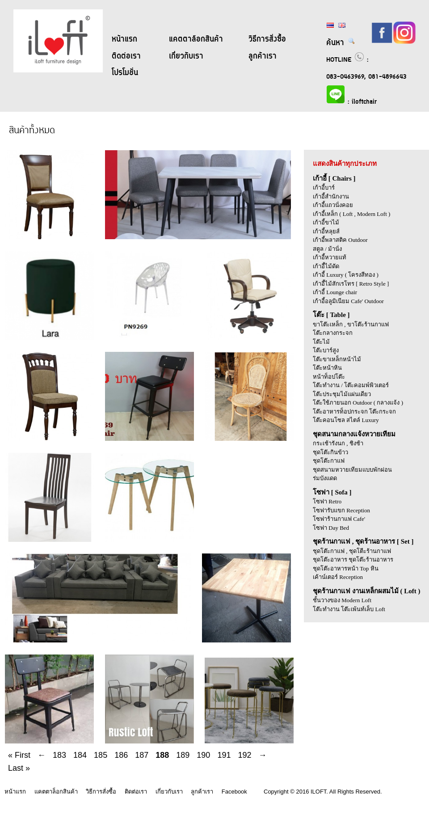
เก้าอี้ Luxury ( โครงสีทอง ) (346, 274)
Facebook (234, 791)
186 (121, 755)
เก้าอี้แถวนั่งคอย (333, 205)
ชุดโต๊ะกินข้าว (330, 452)
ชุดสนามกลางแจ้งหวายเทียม (354, 434)
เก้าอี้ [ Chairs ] (334, 178)
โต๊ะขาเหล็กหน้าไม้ (337, 359)
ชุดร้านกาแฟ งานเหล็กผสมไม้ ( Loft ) (367, 591)
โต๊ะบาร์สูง (326, 350)
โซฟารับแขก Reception (341, 510)
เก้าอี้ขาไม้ (326, 222)
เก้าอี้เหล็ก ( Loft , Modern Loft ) (351, 214)
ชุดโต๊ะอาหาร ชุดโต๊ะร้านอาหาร (353, 559)
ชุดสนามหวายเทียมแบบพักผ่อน (352, 469)
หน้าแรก (124, 39)
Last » (19, 768)
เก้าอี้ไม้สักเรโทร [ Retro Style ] (351, 283)
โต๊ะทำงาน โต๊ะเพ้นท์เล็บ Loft (349, 609)
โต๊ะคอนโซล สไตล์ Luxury (346, 420)
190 (203, 755)
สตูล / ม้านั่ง (327, 248)
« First (19, 755)
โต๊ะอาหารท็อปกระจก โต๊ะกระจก (354, 411)
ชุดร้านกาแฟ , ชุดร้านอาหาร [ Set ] (363, 541)
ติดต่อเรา (126, 56)
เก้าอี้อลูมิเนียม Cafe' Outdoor (348, 301)
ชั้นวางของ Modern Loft (342, 600)
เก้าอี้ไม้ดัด (326, 266)
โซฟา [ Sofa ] (332, 492)
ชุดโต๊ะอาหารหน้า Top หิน (346, 568)
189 (182, 755)
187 (141, 755)
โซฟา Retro (327, 501)
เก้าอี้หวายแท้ (329, 257)
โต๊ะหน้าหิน (327, 367)
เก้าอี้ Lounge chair (335, 292)
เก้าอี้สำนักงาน (331, 196)
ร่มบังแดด (325, 478)
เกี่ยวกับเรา (186, 56)
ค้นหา (340, 43)
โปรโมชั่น (125, 73)
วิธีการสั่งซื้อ (267, 39)
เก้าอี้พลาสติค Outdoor (340, 240)
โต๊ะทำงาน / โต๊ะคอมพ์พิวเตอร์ (351, 385)
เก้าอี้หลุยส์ (326, 231)
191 (224, 755)
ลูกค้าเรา (262, 56)
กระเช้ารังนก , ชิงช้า (338, 443)
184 (80, 755)
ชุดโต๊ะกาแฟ (329, 460)
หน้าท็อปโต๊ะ (329, 376)
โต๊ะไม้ (321, 341)
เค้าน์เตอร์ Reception (338, 577)
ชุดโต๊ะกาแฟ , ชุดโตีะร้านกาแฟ (352, 551)
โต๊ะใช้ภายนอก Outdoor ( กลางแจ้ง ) (358, 402)
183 (59, 755)
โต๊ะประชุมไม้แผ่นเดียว (342, 394)
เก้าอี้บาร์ (324, 187)
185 (100, 755)
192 (244, 755)
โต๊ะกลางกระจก (333, 332)
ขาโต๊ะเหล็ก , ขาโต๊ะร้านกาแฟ (351, 324)
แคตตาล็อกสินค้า (196, 39)
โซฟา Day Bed (331, 527)
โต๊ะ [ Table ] (331, 314)
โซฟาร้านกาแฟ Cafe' (339, 518)
